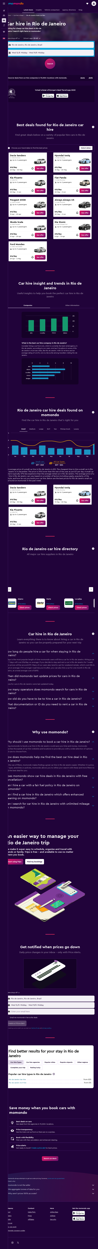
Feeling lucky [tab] (56, 1071)
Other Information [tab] (74, 305)
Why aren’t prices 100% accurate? (54, 1197)
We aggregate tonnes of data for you (54, 1193)
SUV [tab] (51, 429)
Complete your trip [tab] (39, 1071)
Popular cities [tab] (55, 1066)
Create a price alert (44, 1152)
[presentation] (65, 95)
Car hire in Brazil (24, 15)
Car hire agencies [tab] (39, 1066)
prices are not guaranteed (61, 1182)
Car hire (13, 15)
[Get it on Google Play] (51, 96)
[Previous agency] (15, 589)
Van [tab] (58, 429)
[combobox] (19, 38)
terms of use (41, 1032)
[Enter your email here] (55, 1015)
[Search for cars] (4, 20)
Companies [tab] (32, 305)
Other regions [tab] (21, 1071)
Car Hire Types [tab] (21, 1066)
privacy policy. (52, 1032)
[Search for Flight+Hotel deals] (4, 25)
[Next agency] (91, 589)
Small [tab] (26, 429)
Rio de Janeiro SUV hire (23, 1086)
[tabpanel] (53, 350)
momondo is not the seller (54, 1188)
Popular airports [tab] (72, 1066)
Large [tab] (44, 429)
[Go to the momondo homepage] (15, 3)
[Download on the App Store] (65, 96)
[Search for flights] (4, 10)
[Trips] (4, 31)
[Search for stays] (4, 15)
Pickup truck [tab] (68, 429)
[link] (44, 168)
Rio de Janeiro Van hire (23, 1083)
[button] (4, 3)
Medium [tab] (35, 429)
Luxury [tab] (79, 429)
